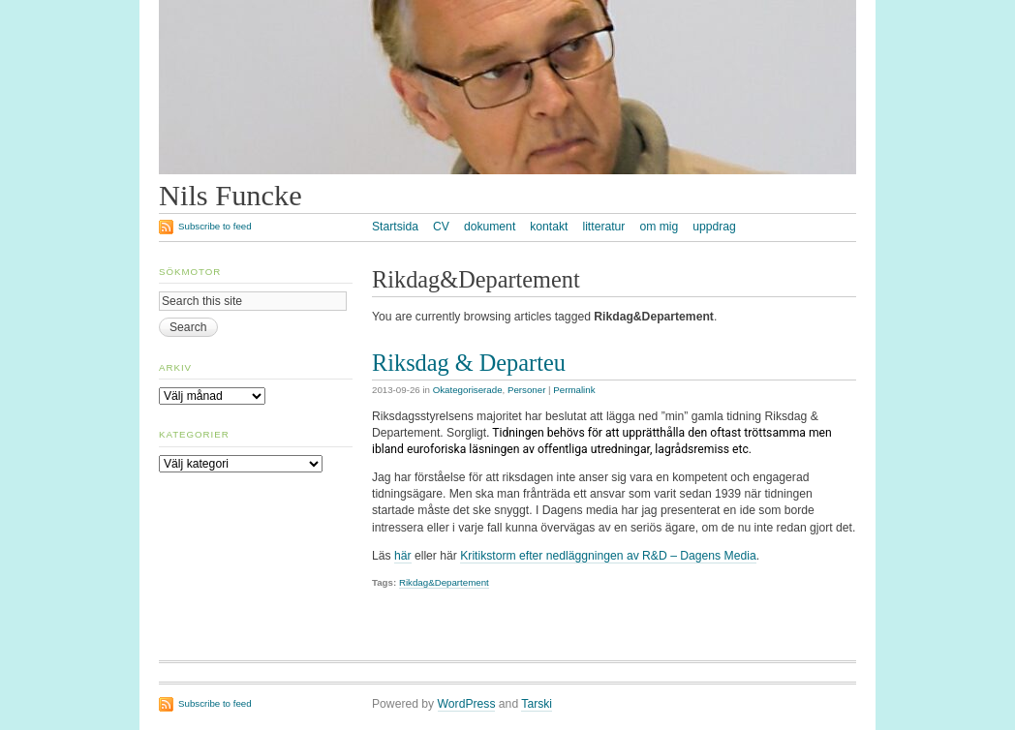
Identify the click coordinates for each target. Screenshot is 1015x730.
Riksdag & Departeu (469, 363)
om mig (658, 226)
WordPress (467, 704)
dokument (489, 226)
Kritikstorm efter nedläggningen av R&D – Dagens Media (607, 556)
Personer (526, 389)
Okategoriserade (468, 389)
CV (441, 226)
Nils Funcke (230, 195)
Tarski (536, 704)
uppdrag (714, 226)
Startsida (395, 226)
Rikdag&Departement (444, 582)
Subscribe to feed (215, 226)
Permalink (574, 389)
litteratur (603, 226)
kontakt (549, 226)
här (403, 556)
